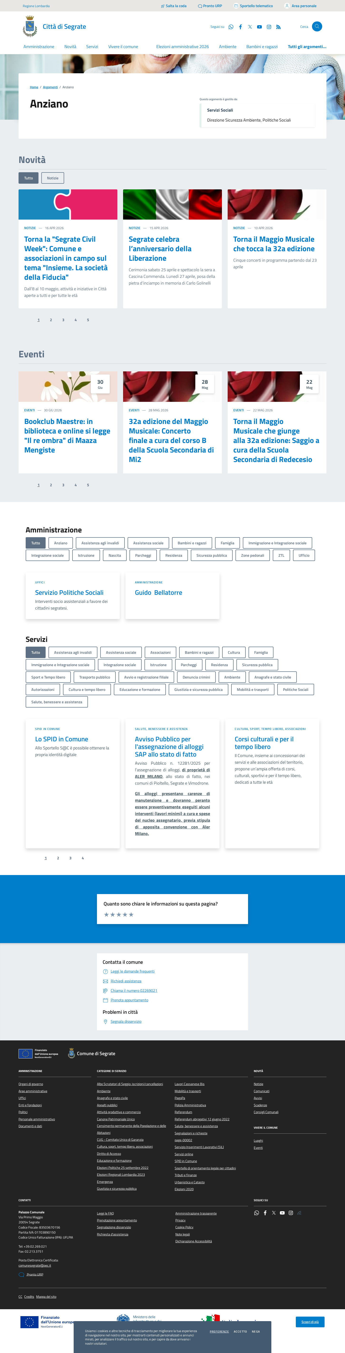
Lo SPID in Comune (61, 739)
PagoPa (180, 1098)
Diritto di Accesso (109, 1153)
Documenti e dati (30, 1126)
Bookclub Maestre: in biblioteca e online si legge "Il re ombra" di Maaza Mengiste (67, 435)
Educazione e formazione (114, 1160)
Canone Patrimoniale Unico (116, 1119)
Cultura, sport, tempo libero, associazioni (270, 729)
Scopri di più (310, 1321)
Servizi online (184, 1154)
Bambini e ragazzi (262, 46)
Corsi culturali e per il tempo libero (264, 742)
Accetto (240, 1331)
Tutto (28, 178)
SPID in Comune (47, 729)
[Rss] (276, 26)
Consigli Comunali (266, 1112)
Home (34, 87)
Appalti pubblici (107, 1105)
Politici (23, 1112)
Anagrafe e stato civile (112, 1098)
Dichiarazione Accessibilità (193, 1241)
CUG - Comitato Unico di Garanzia (120, 1139)
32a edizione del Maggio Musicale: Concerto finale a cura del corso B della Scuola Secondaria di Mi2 (171, 440)
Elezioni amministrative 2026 (182, 46)
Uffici (40, 582)
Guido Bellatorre (158, 592)
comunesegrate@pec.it (35, 1265)
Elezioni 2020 (184, 1189)
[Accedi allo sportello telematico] (253, 5)
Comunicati (261, 1091)
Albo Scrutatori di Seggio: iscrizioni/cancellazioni (130, 1084)
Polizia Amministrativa (190, 1105)
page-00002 (183, 1140)
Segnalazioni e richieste (191, 1133)
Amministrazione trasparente (196, 1213)
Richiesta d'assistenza (112, 1234)
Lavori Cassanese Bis (190, 1084)
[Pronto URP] (210, 5)
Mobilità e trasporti (188, 1091)
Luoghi (258, 1140)
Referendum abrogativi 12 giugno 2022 (202, 1119)
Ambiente (227, 46)
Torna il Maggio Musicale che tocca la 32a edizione (274, 243)
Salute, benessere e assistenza (161, 729)
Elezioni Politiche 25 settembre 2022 (123, 1167)
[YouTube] (257, 26)
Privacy (180, 1220)
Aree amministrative (33, 1091)
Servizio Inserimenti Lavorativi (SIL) (199, 1147)
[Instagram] (267, 26)
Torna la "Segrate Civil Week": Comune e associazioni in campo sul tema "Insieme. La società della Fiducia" (66, 258)
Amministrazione (149, 582)
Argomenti (50, 87)
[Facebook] (238, 26)
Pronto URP (31, 1275)
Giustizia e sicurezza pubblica (117, 1188)
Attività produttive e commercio (119, 1112)
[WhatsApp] (229, 26)
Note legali (182, 1234)
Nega (256, 1331)
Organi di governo (31, 1084)
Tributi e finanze (186, 1175)
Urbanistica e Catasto (190, 1182)
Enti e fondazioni (30, 1105)
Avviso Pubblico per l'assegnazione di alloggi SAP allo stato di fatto (169, 746)
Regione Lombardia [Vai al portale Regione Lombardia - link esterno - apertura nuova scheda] (36, 5)
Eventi (29, 410)
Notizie (52, 178)
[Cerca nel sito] (317, 26)
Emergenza (105, 1181)
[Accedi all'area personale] (300, 5)
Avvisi (258, 1098)
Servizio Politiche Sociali (69, 592)
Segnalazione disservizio (114, 1227)
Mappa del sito (46, 1296)
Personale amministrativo (37, 1119)
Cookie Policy (184, 1227)
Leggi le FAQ (105, 1213)
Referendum (183, 1112)
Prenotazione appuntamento (117, 1220)
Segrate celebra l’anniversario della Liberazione (160, 248)
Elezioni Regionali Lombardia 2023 (121, 1174)
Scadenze (260, 1105)
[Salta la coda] (173, 5)
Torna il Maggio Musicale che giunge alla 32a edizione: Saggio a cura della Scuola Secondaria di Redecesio (276, 440)
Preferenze (219, 1331)
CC (20, 1296)
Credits (29, 1296)
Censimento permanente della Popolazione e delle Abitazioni (131, 1129)
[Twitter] (248, 26)
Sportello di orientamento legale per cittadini (205, 1168)
